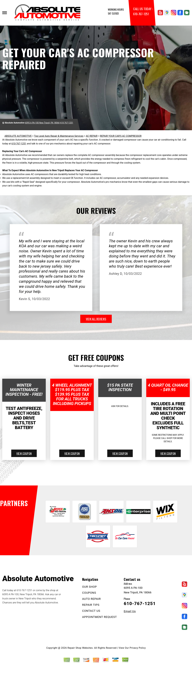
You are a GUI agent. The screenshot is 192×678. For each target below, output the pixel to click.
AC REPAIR (91, 136)
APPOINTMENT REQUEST (99, 617)
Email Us (130, 611)
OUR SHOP (89, 586)
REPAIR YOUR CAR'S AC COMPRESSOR (120, 136)
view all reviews (96, 319)
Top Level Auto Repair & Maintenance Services (58, 136)
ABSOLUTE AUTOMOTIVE (18, 136)
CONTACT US (91, 611)
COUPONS (89, 592)
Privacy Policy (138, 647)
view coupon (24, 453)
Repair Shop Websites (80, 647)
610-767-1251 (141, 14)
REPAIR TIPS (90, 605)
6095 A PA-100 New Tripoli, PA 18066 (42, 123)
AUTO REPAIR (91, 599)
